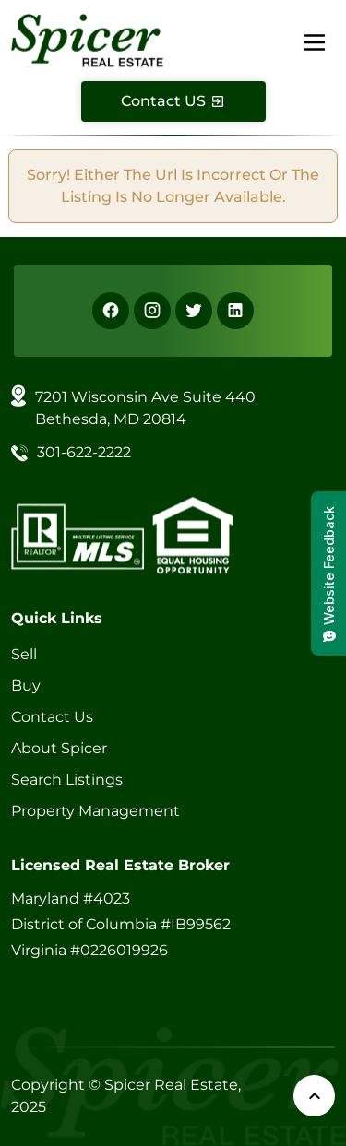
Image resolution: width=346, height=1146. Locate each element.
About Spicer (59, 748)
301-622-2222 (84, 452)
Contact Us (52, 717)
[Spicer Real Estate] (87, 39)
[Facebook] (110, 310)
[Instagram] (152, 310)
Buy (26, 685)
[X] (193, 310)
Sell (24, 654)
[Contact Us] (173, 101)
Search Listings (67, 779)
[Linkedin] (235, 310)
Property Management (95, 811)
